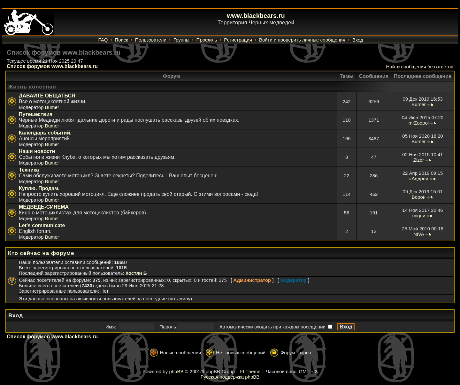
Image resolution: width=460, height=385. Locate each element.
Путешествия (35, 114)
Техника (29, 170)
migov (418, 215)
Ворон (418, 197)
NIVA (418, 234)
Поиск (121, 39)
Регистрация (238, 39)
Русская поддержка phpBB (230, 377)
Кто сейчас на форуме (41, 253)
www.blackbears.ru (256, 15)
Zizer (418, 160)
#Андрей (418, 178)
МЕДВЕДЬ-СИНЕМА (44, 207)
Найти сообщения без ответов (419, 66)
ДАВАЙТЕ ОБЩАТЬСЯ (47, 95)
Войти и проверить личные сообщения (302, 39)
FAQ (103, 39)
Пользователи (150, 39)
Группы (181, 39)
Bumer (52, 107)
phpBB (176, 371)
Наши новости (37, 151)
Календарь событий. (45, 132)
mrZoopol (419, 123)
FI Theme (250, 371)
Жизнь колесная (32, 87)
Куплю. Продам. (39, 188)
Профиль (206, 39)
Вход (357, 39)
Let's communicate (42, 225)
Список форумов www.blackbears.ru (52, 66)
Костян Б (136, 273)
